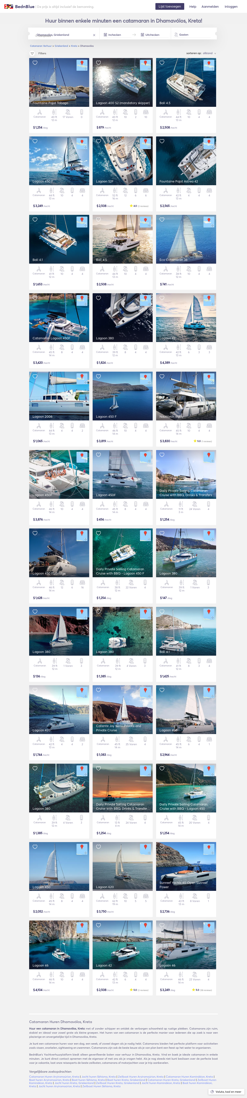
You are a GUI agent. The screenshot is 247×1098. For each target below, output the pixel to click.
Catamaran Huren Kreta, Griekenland (171, 1080)
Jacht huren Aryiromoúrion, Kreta (59, 1086)
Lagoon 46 (41, 965)
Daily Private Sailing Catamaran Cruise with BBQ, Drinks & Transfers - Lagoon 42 (123, 808)
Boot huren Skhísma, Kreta (88, 1080)
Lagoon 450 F (43, 181)
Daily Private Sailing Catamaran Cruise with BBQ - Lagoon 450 (184, 806)
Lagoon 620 (105, 887)
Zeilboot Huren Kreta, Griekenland (117, 1083)
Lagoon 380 (105, 338)
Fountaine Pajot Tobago (50, 103)
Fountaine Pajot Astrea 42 (179, 181)
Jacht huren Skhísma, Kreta (98, 1076)
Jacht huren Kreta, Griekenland (74, 1083)
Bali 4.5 (165, 103)
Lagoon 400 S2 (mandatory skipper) (123, 103)
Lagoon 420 (41, 730)
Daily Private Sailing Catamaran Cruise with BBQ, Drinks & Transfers (186, 493)
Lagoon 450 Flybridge (49, 573)
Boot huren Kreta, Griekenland (126, 1080)
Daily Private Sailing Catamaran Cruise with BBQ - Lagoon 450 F (120, 571)
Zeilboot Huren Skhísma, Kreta (101, 1086)
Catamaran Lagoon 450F (51, 338)
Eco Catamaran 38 (173, 260)
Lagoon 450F (42, 495)
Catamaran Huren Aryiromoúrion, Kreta (54, 1076)
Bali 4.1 (38, 260)
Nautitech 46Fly (171, 416)
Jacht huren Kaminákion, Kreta (161, 1083)
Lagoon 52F (105, 181)
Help (192, 6)
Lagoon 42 (167, 338)
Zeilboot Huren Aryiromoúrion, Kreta (141, 1076)
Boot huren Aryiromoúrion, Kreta (49, 1080)
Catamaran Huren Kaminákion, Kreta (189, 1076)
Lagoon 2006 (42, 416)
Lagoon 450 (168, 730)
